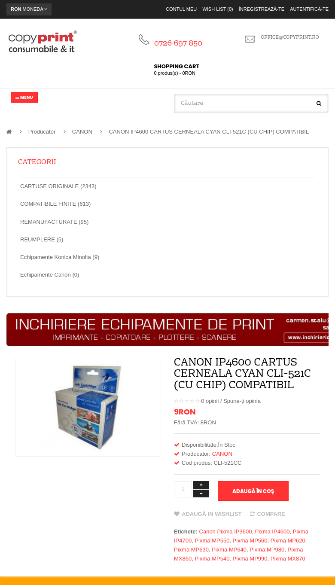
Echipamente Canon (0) (49, 274)
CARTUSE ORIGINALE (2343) (58, 186)
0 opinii (210, 401)
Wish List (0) (217, 9)
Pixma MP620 (288, 540)
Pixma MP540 (212, 558)
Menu (24, 97)
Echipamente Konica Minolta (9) (59, 257)
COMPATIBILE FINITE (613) (55, 204)
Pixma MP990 (250, 558)
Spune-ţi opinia (242, 401)
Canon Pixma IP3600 (225, 531)
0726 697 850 (178, 43)
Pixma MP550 (212, 540)
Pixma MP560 (250, 540)
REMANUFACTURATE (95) (54, 222)
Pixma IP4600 (272, 531)
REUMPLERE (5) (41, 239)
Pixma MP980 (267, 549)
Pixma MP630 (191, 549)
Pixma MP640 (229, 549)
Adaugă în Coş (253, 491)
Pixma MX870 (288, 558)
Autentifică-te (309, 9)
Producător (42, 131)
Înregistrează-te (261, 9)
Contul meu (181, 9)
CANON (82, 131)
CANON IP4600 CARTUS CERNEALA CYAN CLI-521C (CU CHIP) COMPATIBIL (209, 131)
